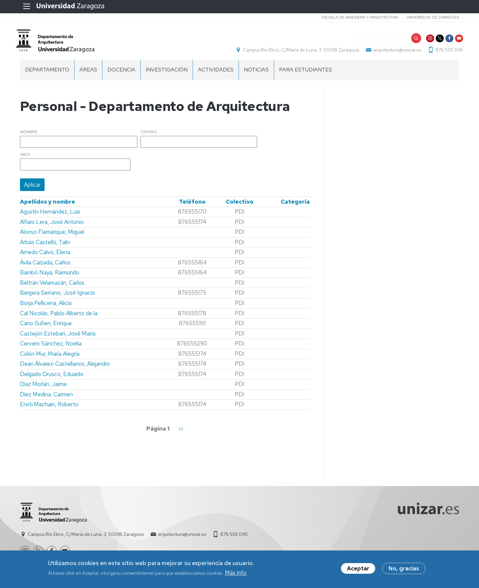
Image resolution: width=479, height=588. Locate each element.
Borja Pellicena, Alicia (46, 306)
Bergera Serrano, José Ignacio (57, 296)
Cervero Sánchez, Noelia (50, 347)
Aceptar (358, 568)
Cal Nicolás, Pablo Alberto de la (58, 317)
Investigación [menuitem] (167, 73)
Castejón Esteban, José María (57, 337)
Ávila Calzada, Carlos (45, 266)
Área (25, 158)
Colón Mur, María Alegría (50, 357)
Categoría (295, 205)
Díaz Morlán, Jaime (43, 387)
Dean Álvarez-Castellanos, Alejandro (65, 367)
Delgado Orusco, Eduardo (51, 377)
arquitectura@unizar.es (393, 52)
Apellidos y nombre (47, 205)
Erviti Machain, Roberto (49, 408)
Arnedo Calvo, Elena (45, 255)
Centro (148, 136)
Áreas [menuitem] (88, 73)
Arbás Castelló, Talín (45, 245)
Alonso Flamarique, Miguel (52, 235)
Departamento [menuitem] (47, 73)
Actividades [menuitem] (216, 73)
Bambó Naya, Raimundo (49, 276)
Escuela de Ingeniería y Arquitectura (355, 17)
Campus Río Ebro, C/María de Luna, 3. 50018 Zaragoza (297, 52)
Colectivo (239, 205)
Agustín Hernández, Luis (50, 215)
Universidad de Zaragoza (428, 17)
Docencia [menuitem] (121, 73)
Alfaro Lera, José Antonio (52, 225)
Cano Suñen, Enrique (46, 327)
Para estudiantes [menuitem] (305, 73)
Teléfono (192, 205)
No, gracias (404, 568)
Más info (235, 572)
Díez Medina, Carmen (46, 398)
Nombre (28, 136)
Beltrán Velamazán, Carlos (52, 286)
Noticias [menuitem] (256, 73)
